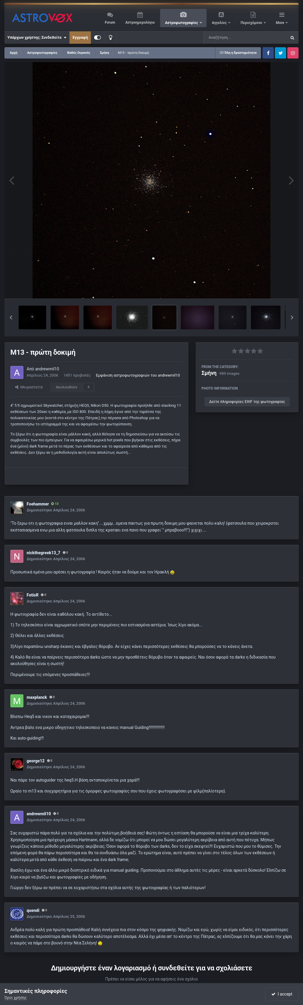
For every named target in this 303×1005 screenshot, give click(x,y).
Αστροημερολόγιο (140, 22)
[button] (10, 317)
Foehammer (38, 504)
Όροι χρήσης (15, 997)
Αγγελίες (220, 23)
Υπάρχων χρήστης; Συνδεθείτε (36, 37)
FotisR (32, 595)
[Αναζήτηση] (233, 37)
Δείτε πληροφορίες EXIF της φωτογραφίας (247, 401)
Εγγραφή (80, 37)
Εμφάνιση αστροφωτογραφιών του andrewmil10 (138, 375)
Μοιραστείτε (29, 387)
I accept (281, 994)
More (280, 23)
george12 (36, 760)
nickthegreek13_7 (43, 552)
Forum (110, 22)
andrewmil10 (47, 369)
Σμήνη (209, 373)
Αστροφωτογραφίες (182, 23)
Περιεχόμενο (252, 23)
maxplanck (37, 697)
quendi (33, 910)
